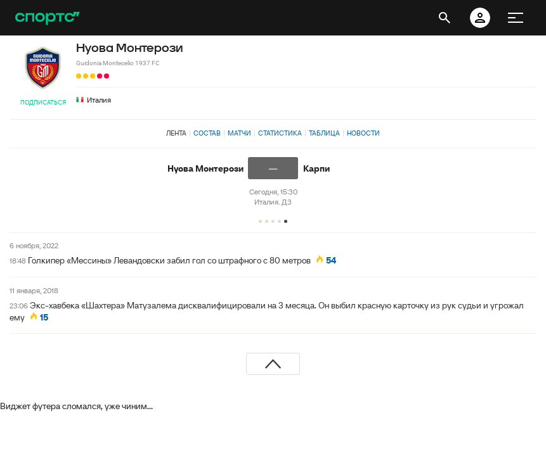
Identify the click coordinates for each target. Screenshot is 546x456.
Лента (176, 133)
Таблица (324, 133)
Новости (363, 133)
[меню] (515, 18)
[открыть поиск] (444, 18)
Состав (207, 133)
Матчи (239, 133)
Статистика (280, 133)
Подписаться (43, 102)
